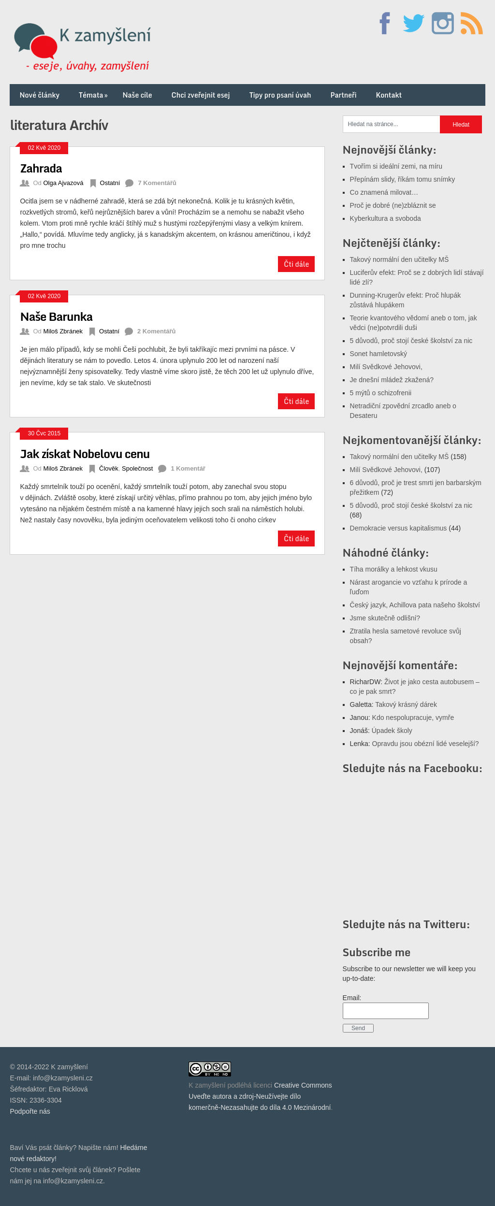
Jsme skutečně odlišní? (385, 618)
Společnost (137, 468)
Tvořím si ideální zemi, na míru (396, 166)
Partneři (343, 94)
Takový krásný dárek (406, 704)
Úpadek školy (392, 730)
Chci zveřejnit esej (201, 94)
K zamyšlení (207, 1085)
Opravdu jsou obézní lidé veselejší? (425, 743)
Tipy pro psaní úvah (280, 94)
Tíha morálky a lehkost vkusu (393, 569)
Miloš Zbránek (63, 331)
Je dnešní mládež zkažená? (392, 380)
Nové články (39, 94)
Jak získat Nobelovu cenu (84, 453)
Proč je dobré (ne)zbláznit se (393, 205)
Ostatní (110, 183)
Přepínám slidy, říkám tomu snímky (402, 179)
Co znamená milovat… (384, 192)
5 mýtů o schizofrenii (381, 393)
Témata (94, 95)
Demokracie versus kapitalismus (398, 528)
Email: (352, 998)
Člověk (108, 468)
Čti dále (296, 264)
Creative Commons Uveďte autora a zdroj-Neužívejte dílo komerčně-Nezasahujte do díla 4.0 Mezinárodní (260, 1096)
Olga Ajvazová (63, 183)
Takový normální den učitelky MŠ (399, 259)
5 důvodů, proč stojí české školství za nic (411, 341)
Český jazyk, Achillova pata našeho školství (415, 605)
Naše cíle (137, 94)
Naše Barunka (56, 316)
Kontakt (389, 94)
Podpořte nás (30, 1111)
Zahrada (41, 167)
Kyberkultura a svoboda (385, 218)
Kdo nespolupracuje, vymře (413, 717)
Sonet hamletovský (378, 354)
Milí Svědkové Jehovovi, (386, 367)
